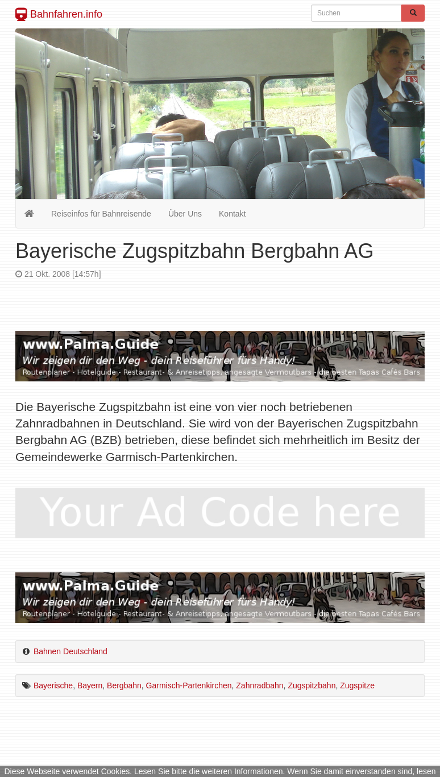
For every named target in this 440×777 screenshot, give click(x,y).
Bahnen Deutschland (70, 651)
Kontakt (232, 213)
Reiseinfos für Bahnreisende (101, 213)
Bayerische (53, 685)
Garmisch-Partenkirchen (189, 685)
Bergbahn (124, 685)
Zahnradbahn (259, 685)
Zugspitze (357, 685)
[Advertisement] (220, 289)
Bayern (89, 685)
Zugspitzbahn (311, 685)
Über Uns (185, 213)
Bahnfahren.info (58, 14)
